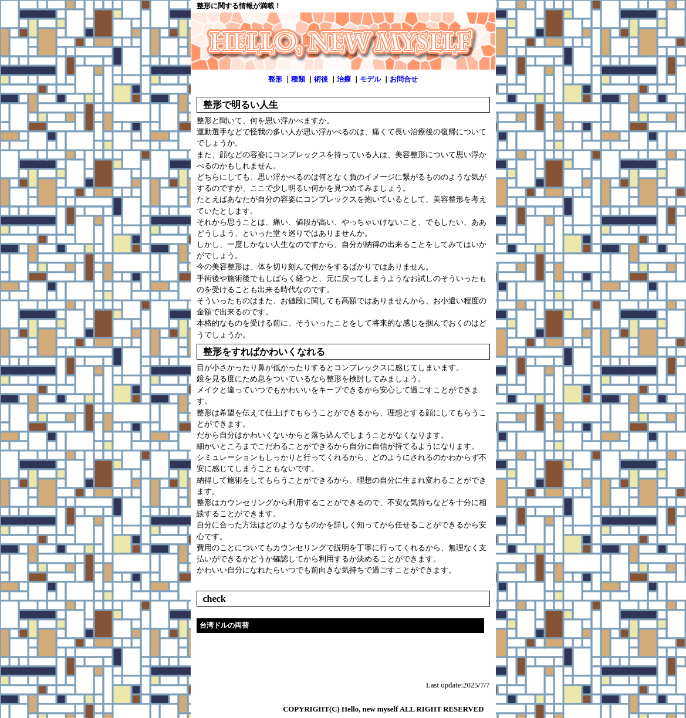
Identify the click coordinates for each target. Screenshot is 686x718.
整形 (275, 79)
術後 (321, 79)
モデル (370, 79)
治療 (344, 79)
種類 (298, 79)
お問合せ (404, 79)
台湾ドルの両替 (224, 625)
